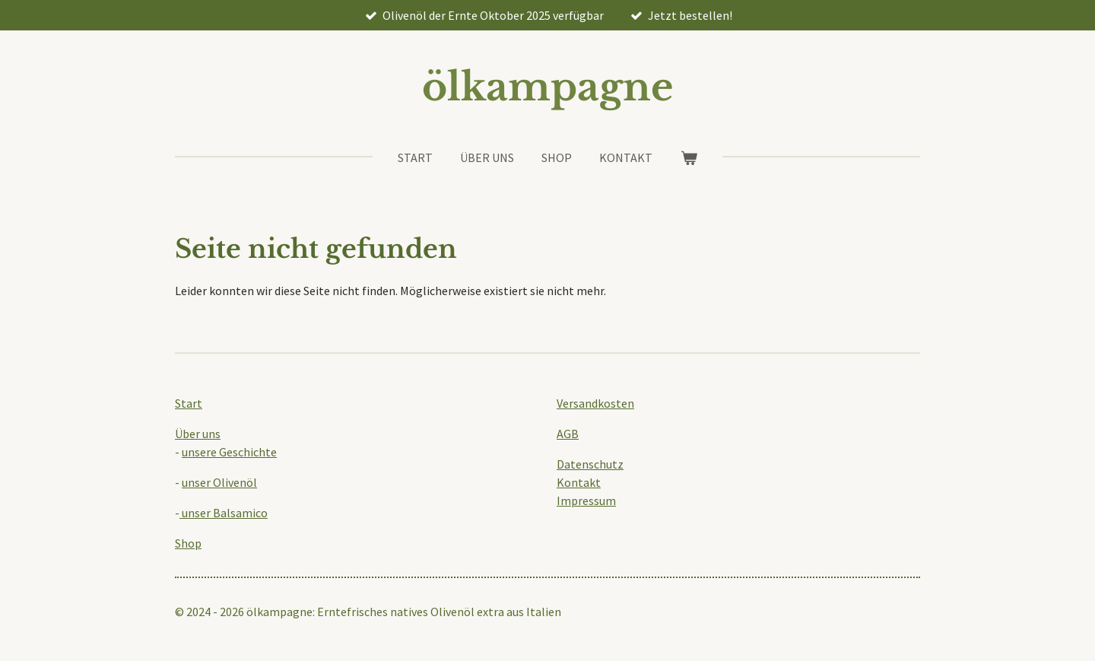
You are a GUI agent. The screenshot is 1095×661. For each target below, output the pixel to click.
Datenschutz (590, 464)
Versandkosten (595, 403)
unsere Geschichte (229, 451)
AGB (568, 433)
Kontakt (579, 482)
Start (188, 403)
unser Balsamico (223, 512)
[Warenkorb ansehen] (688, 157)
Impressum (586, 500)
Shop (188, 543)
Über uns (198, 433)
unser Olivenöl (219, 482)
